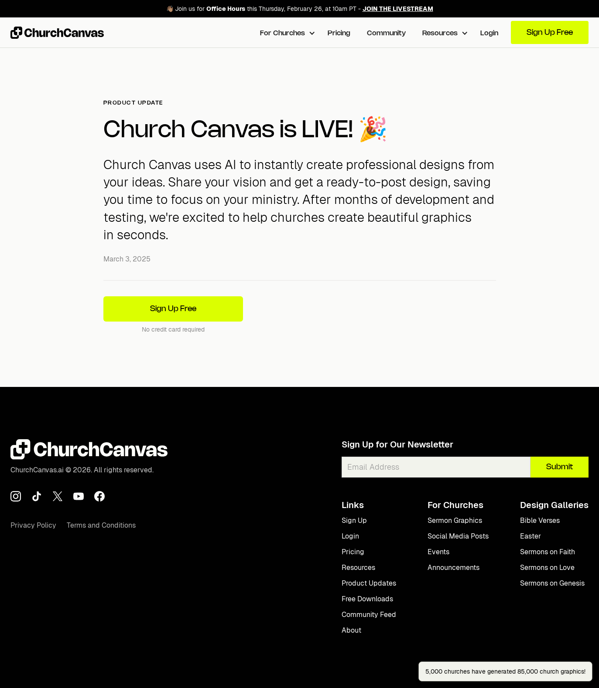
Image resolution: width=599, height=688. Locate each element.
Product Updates (369, 583)
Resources (358, 567)
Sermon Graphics (455, 520)
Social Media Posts (458, 536)
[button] (285, 33)
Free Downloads (367, 598)
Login (489, 33)
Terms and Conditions (101, 525)
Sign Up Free (550, 32)
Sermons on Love (547, 567)
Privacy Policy (33, 525)
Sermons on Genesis (552, 583)
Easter (530, 536)
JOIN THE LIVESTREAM (398, 9)
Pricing (339, 33)
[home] (57, 33)
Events (438, 551)
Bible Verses (540, 520)
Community (386, 33)
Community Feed (369, 614)
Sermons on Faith (547, 551)
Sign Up (354, 520)
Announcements (453, 567)
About (351, 630)
